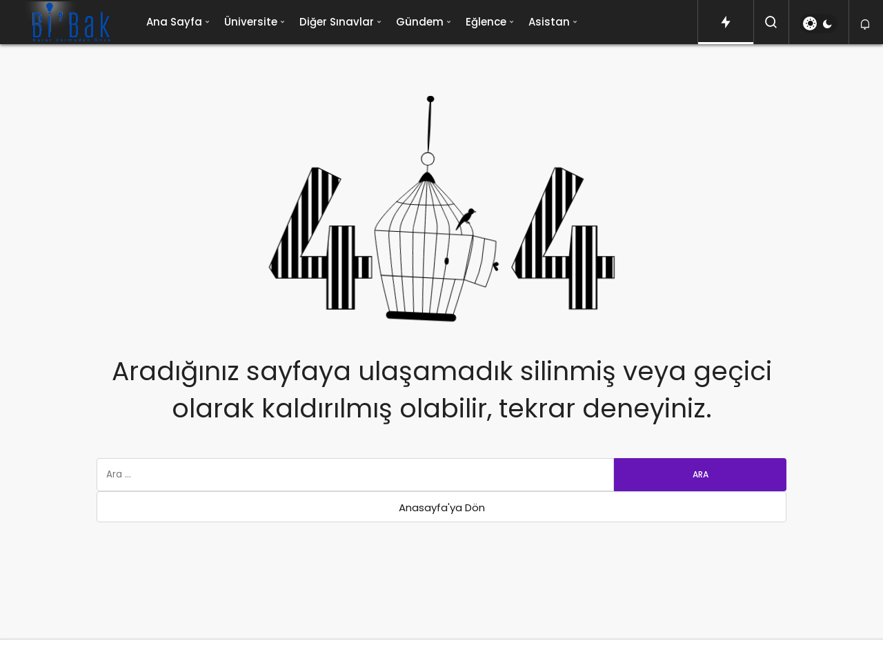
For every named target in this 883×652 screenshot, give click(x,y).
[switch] (818, 23)
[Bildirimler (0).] (866, 24)
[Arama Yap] (771, 22)
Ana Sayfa (174, 21)
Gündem (420, 21)
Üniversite (250, 21)
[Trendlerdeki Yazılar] (725, 22)
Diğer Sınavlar (336, 21)
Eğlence (486, 21)
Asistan (549, 21)
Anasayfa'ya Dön (442, 507)
